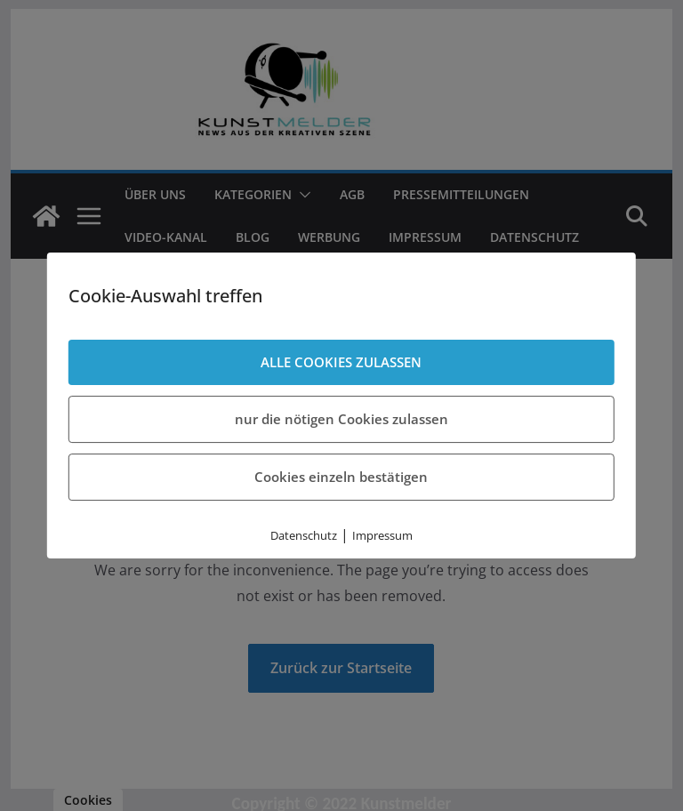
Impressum (382, 535)
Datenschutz (303, 535)
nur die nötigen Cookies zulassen (341, 419)
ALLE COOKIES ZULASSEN (341, 362)
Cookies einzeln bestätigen (341, 477)
